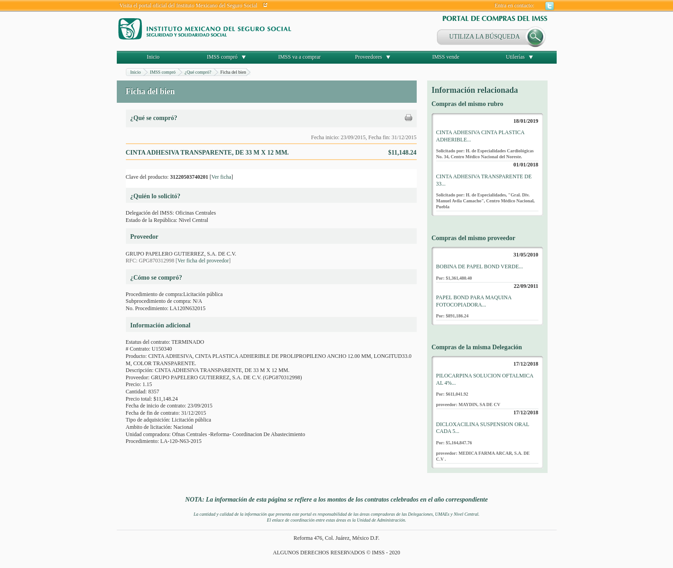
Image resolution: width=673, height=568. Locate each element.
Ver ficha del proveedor (203, 260)
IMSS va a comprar (299, 57)
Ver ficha (221, 177)
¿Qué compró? (197, 72)
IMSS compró (222, 57)
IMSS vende (445, 57)
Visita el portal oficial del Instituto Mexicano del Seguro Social (189, 5)
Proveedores (368, 57)
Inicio (153, 57)
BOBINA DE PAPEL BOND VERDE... (479, 266)
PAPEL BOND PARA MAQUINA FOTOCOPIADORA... (474, 301)
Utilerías (515, 57)
